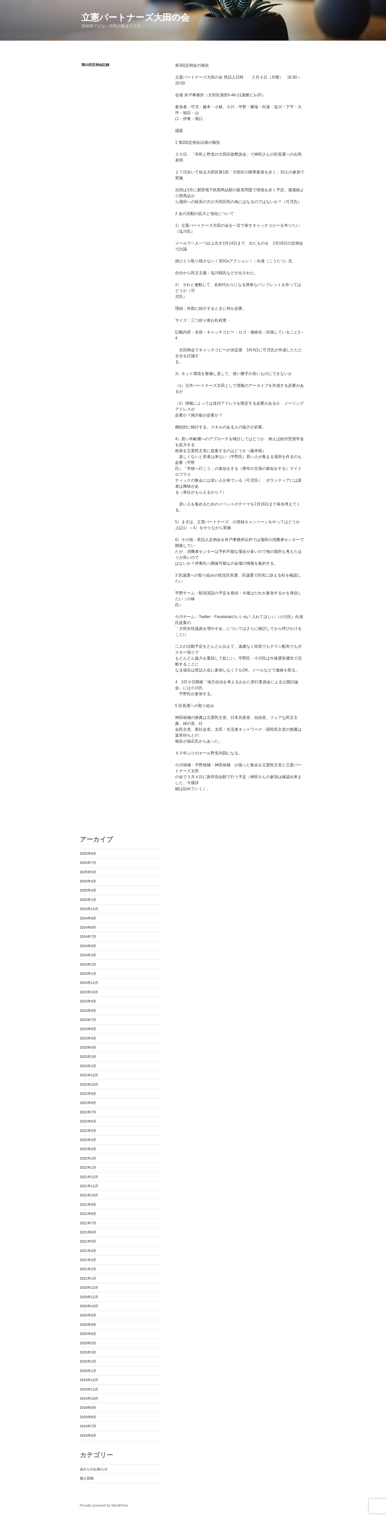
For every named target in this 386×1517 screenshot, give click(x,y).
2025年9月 (88, 853)
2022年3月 (88, 1149)
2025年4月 (88, 881)
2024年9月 (88, 918)
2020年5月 (88, 1343)
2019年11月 (89, 1389)
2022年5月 (88, 1131)
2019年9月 (88, 1408)
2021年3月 (88, 1260)
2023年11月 (89, 983)
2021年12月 (89, 1177)
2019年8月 (88, 1417)
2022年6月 (88, 1121)
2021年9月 (88, 1204)
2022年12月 (89, 1075)
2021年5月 (88, 1241)
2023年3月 (88, 1057)
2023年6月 (88, 1029)
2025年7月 (88, 863)
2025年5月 (88, 872)
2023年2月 (88, 1066)
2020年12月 (89, 1287)
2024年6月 (88, 946)
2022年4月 (88, 1140)
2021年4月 (88, 1251)
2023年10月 (89, 992)
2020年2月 (88, 1361)
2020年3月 (88, 1352)
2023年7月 (88, 1020)
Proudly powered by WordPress (104, 1505)
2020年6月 (88, 1334)
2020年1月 (88, 1371)
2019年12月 (89, 1380)
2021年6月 (88, 1232)
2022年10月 (89, 1084)
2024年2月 (88, 964)
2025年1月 (88, 900)
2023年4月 (88, 1047)
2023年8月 (88, 1011)
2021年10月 (89, 1195)
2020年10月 (89, 1306)
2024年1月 (88, 974)
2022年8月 (88, 1103)
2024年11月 (89, 909)
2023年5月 (88, 1038)
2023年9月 (88, 1001)
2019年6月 (88, 1435)
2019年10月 (89, 1398)
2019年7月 (88, 1426)
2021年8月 (88, 1214)
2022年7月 (88, 1112)
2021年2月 (88, 1269)
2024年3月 (88, 955)
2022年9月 (88, 1094)
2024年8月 (88, 927)
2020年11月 (89, 1297)
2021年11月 (89, 1186)
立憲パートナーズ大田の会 (135, 17)
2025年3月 (88, 890)
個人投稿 (87, 1478)
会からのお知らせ (94, 1469)
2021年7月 (88, 1223)
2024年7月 (88, 936)
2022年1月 (88, 1167)
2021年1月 (88, 1278)
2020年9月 (88, 1315)
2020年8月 (88, 1325)
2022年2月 (88, 1158)
